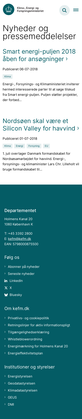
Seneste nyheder (21, 274)
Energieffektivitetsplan (25, 353)
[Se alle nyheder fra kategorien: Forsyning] (34, 145)
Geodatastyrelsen (21, 383)
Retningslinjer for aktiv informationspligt (39, 325)
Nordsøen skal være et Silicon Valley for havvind (39, 124)
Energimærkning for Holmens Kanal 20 (38, 346)
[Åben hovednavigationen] (77, 10)
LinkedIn (16, 281)
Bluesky (16, 295)
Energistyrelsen (20, 376)
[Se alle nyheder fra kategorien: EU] (47, 145)
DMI (11, 404)
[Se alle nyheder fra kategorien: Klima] (8, 76)
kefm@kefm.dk (19, 239)
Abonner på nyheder (24, 267)
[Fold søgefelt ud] (64, 10)
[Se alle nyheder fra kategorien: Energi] (20, 145)
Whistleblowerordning (25, 339)
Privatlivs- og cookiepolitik (28, 318)
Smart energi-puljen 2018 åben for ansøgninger (39, 55)
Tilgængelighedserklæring (28, 332)
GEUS (12, 397)
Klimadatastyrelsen (22, 390)
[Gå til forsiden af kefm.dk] (25, 10)
